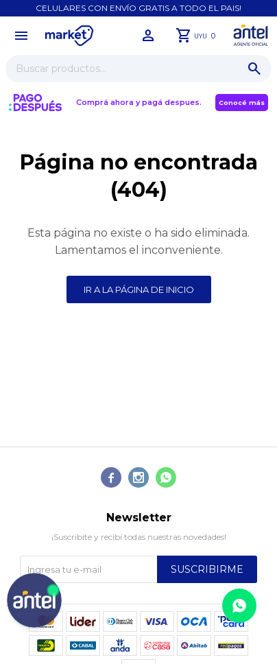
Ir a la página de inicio (139, 289)
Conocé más (242, 102)
